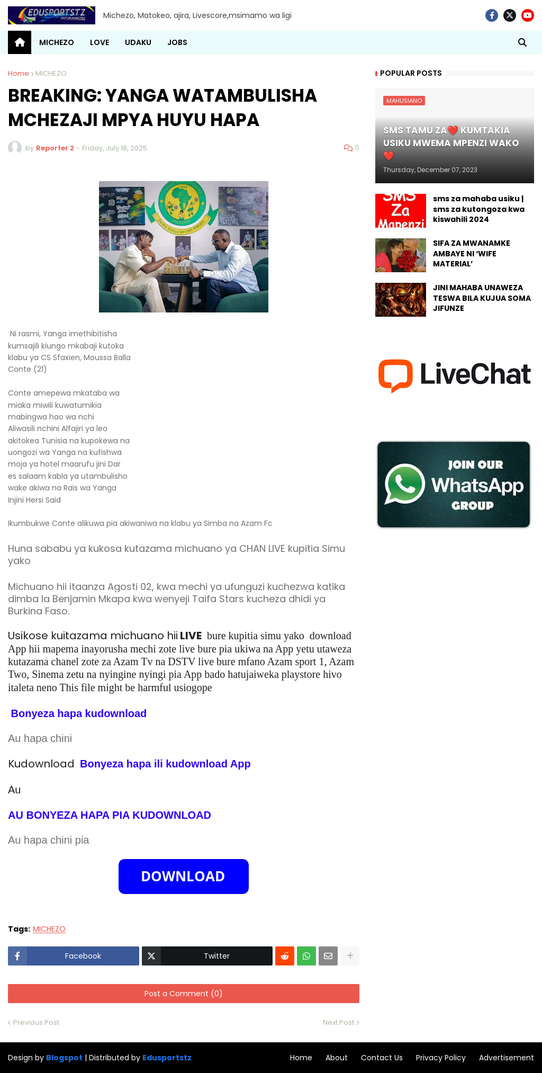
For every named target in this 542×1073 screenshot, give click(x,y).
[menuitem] (19, 42)
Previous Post (36, 1022)
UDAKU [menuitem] (138, 42)
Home (18, 73)
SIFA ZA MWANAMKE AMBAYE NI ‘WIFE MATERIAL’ (471, 253)
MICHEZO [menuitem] (56, 42)
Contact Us (382, 1057)
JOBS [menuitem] (177, 42)
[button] (522, 42)
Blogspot (64, 1058)
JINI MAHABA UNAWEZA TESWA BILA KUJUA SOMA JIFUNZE (482, 298)
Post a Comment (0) (183, 993)
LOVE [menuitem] (99, 42)
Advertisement (506, 1057)
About (337, 1057)
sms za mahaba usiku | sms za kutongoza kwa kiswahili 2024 (479, 209)
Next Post (338, 1022)
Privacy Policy (441, 1057)
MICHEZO (51, 73)
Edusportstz (167, 1057)
